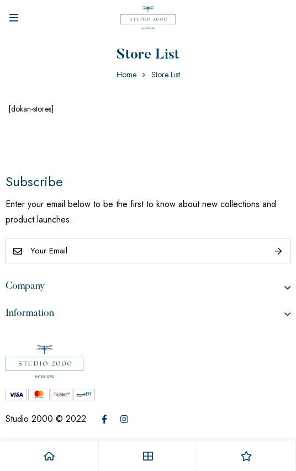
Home (126, 74)
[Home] (49, 456)
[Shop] (148, 456)
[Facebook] (104, 419)
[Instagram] (124, 419)
